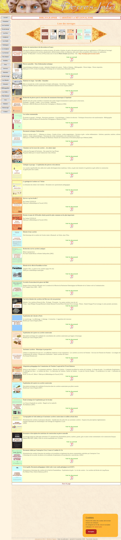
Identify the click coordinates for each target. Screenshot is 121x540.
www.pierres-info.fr (40, 539)
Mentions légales (51, 539)
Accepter (91, 531)
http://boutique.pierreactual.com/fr (89, 53)
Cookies (90, 518)
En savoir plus (97, 527)
